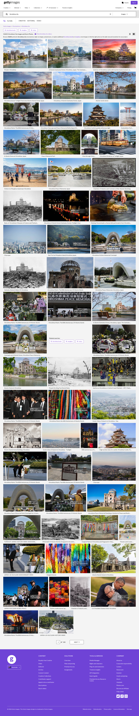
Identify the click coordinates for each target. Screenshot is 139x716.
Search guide (93, 676)
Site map (129, 709)
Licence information (119, 709)
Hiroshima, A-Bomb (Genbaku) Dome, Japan (67, 100)
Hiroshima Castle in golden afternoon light (97, 128)
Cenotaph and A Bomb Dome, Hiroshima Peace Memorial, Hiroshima (25, 355)
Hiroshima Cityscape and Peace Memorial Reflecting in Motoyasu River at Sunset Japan (68, 128)
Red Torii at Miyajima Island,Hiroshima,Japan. (62, 255)
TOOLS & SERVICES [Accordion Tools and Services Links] (96, 656)
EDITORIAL (31, 21)
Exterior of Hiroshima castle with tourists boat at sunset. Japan (112, 70)
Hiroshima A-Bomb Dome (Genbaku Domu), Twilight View (62, 223)
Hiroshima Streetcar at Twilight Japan (111, 156)
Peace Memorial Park (48, 156)
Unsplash (119, 682)
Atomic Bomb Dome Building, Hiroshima (17, 450)
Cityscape (7, 255)
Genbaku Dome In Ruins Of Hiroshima (16, 290)
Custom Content (43, 673)
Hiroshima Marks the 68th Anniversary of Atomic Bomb (66, 421)
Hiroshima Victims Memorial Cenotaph (104, 255)
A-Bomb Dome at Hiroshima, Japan (15, 156)
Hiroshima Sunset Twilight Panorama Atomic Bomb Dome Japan (24, 100)
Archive (40, 670)
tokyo (33, 30)
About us (119, 660)
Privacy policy (107, 709)
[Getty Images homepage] (12, 3)
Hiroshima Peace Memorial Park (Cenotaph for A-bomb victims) (24, 513)
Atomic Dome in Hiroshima (12, 388)
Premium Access (69, 666)
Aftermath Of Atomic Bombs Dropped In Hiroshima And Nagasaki (63, 542)
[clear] (111, 14)
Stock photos (42, 685)
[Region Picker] (14, 667)
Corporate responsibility (124, 663)
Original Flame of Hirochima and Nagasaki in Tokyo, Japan (100, 542)
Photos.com (120, 685)
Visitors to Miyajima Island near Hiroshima (17, 189)
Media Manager (95, 660)
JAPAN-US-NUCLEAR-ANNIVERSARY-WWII (18, 575)
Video (40, 663)
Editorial (41, 666)
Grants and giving (121, 676)
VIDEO (39, 21)
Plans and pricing (69, 663)
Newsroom (119, 670)
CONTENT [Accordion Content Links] (42, 656)
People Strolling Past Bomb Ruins (59, 388)
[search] (7, 14)
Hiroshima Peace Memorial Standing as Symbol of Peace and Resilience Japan (112, 513)
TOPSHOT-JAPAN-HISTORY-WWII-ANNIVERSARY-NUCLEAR (24, 542)
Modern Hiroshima (10, 70)
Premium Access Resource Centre (98, 680)
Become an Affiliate (122, 688)
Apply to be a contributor (46, 682)
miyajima (23, 30)
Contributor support (44, 679)
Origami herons (51, 575)
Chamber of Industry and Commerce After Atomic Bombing (111, 189)
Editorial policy (97, 709)
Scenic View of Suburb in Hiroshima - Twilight (57, 450)
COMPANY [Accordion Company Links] (120, 656)
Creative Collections (44, 676)
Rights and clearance (96, 663)
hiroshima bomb (10, 30)
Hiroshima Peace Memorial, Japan (59, 189)
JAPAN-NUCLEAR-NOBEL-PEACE (15, 608)
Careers (118, 666)
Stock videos (42, 688)
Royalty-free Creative (45, 660)
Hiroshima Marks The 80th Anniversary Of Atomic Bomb (22, 128)
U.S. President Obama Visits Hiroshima (104, 608)
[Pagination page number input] (58, 642)
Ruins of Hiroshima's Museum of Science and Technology (21, 223)
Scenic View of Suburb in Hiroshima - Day (105, 421)
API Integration (94, 673)
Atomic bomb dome (102, 100)
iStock (118, 679)
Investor (119, 673)
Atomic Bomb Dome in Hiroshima (102, 575)
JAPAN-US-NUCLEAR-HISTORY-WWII (52, 635)
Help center (120, 691)
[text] (59, 14)
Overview (67, 660)
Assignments (68, 670)
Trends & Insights (95, 670)
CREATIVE (22, 21)
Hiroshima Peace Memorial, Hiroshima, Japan (109, 290)
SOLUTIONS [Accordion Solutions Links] (68, 656)
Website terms (87, 709)
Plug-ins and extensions (97, 666)
